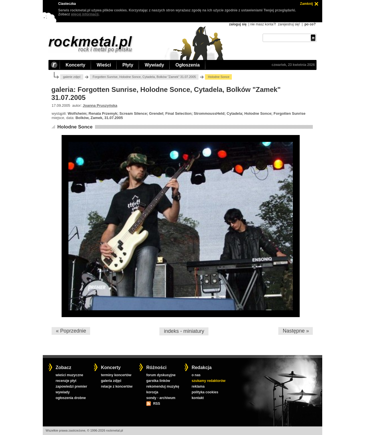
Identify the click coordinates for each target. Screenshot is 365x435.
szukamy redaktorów (209, 381)
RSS (156, 404)
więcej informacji (85, 14)
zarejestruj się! (289, 24)
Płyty (127, 65)
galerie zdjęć (72, 76)
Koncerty (75, 65)
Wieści (104, 65)
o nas (196, 375)
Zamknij (306, 4)
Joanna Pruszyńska (100, 105)
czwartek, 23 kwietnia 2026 (293, 65)
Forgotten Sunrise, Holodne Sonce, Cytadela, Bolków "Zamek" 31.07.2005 (144, 76)
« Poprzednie (71, 331)
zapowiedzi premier (71, 386)
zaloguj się (237, 24)
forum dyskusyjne (161, 375)
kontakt (198, 398)
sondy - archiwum (160, 398)
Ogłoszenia (187, 65)
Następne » (296, 331)
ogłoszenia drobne (71, 398)
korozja (152, 392)
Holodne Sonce (75, 127)
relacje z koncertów (117, 386)
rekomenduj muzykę (162, 386)
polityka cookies (205, 392)
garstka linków (158, 381)
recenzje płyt (66, 381)
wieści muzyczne (69, 375)
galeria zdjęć (111, 381)
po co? (310, 24)
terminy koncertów (116, 375)
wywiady (63, 392)
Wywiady (154, 65)
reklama (198, 386)
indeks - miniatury (184, 331)
